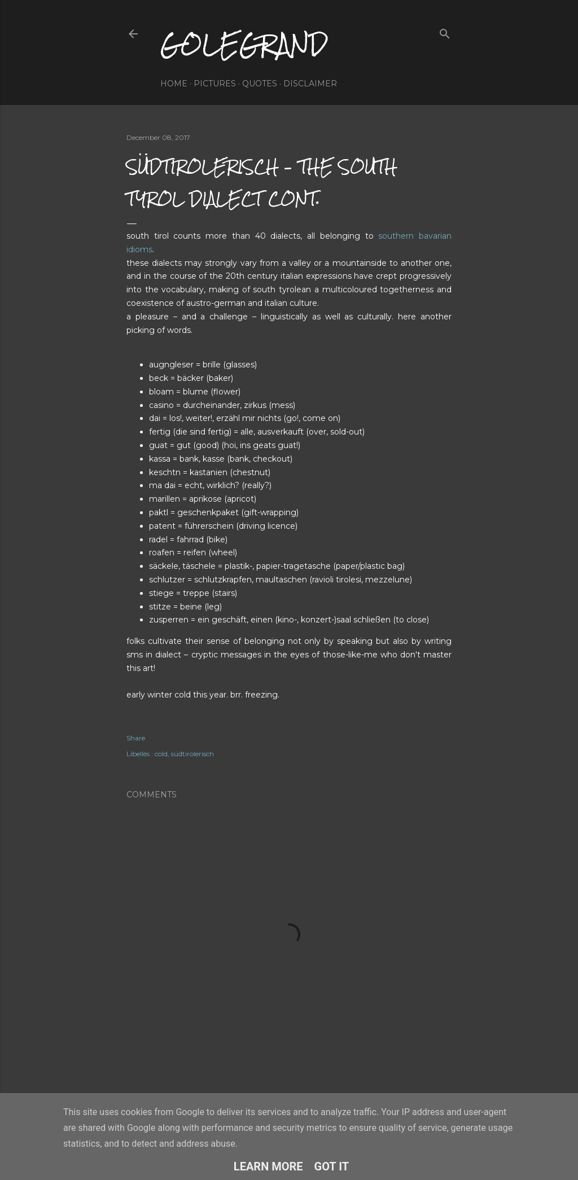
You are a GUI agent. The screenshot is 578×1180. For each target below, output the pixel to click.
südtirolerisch (192, 753)
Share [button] (135, 738)
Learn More (268, 1166)
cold (161, 753)
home (173, 83)
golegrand (243, 44)
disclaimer (310, 83)
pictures (215, 83)
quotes (259, 83)
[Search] (445, 31)
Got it (331, 1166)
